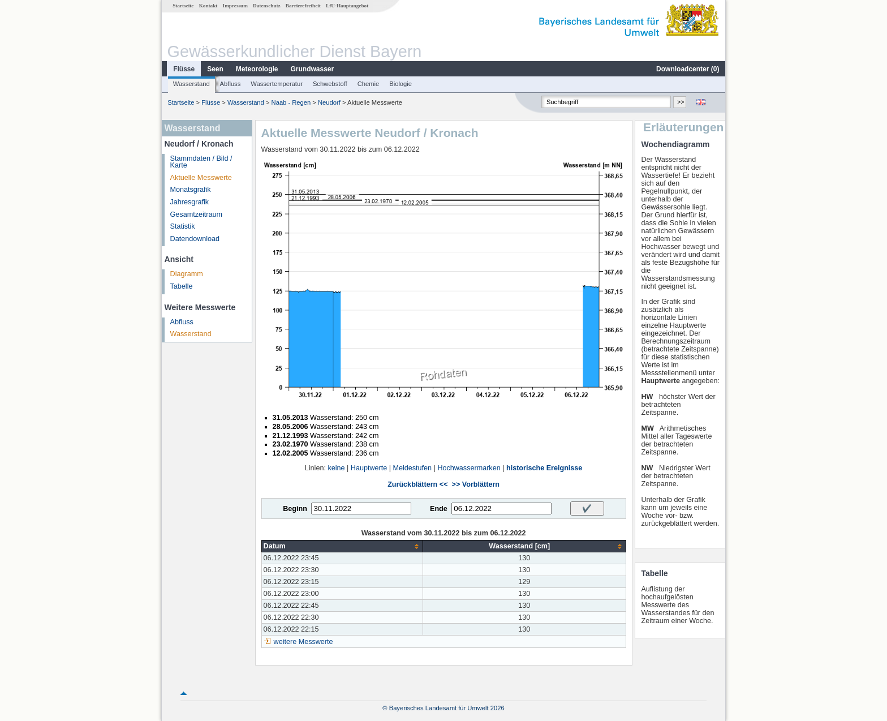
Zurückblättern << (417, 484)
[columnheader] (342, 546)
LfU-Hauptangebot (347, 5)
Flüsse (184, 69)
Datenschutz (267, 5)
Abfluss (230, 83)
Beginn (295, 509)
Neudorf (329, 102)
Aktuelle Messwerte (201, 178)
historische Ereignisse (544, 468)
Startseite (183, 5)
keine (336, 468)
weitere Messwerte (303, 642)
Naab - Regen (291, 102)
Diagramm (186, 274)
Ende (438, 509)
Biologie (400, 83)
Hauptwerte (369, 468)
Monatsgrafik (190, 190)
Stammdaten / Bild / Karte (201, 162)
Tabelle (181, 286)
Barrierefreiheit (303, 5)
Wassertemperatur (277, 83)
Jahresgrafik (189, 202)
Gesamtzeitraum (196, 214)
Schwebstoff (330, 83)
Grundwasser (312, 69)
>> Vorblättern (476, 484)
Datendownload (195, 239)
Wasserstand (191, 83)
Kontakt (208, 5)
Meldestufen (412, 468)
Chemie (369, 83)
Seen (215, 69)
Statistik (182, 226)
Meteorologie (257, 69)
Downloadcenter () (687, 69)
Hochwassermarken (468, 468)
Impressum (235, 5)
